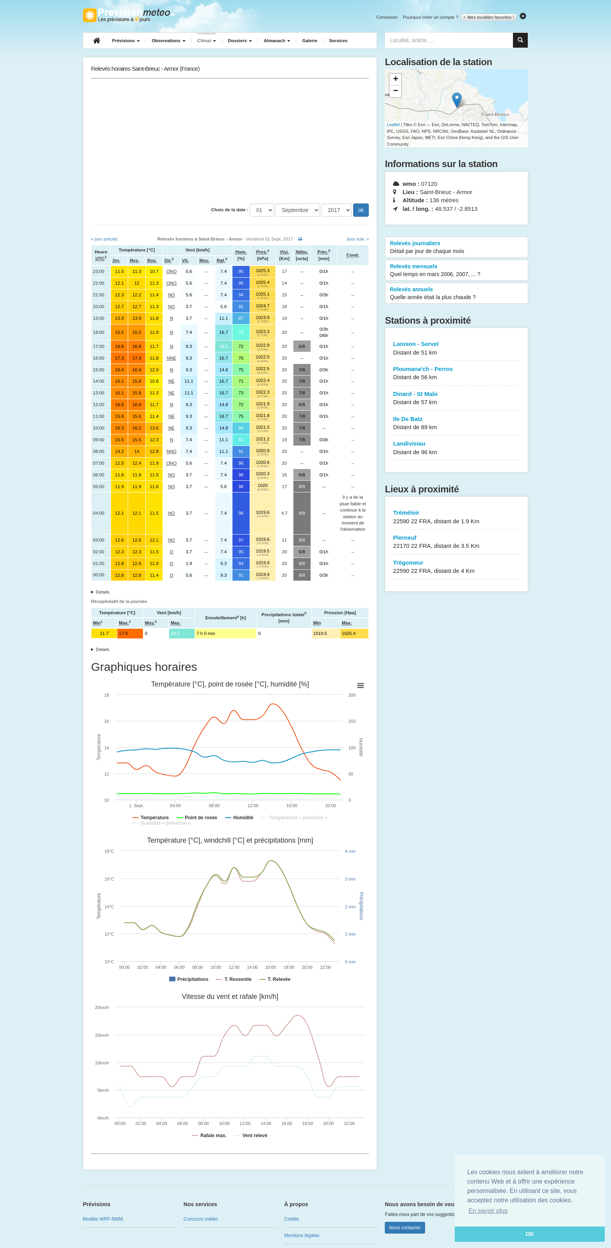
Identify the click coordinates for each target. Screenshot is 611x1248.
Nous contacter (405, 1227)
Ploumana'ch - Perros (456, 373)
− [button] (395, 91)
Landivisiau (456, 448)
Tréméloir (456, 517)
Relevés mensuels (456, 270)
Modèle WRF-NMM (103, 1219)
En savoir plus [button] (488, 1210)
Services (338, 40)
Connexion (387, 17)
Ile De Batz (456, 423)
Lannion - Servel (456, 349)
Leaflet (393, 124)
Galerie (309, 40)
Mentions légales (302, 1235)
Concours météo (201, 1219)
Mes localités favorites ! (489, 17)
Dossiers (240, 40)
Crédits (291, 1219)
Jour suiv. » (357, 239)
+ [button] (395, 80)
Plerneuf (456, 542)
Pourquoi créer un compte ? (430, 17)
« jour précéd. (104, 239)
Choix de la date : (229, 209)
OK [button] (529, 1234)
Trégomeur (456, 567)
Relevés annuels (456, 293)
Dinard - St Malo (456, 398)
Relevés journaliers (456, 247)
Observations (169, 40)
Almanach (277, 40)
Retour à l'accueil (129, 15)
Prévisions (126, 40)
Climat (206, 40)
